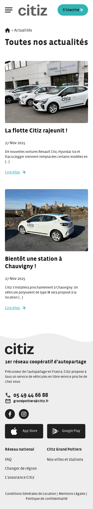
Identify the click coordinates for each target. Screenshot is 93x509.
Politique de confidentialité (46, 499)
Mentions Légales (72, 494)
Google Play (66, 431)
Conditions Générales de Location (30, 494)
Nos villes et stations (65, 460)
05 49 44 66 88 (30, 395)
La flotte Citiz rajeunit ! (36, 131)
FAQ (8, 460)
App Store (24, 431)
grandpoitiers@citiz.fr (31, 401)
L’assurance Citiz (19, 477)
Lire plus (15, 172)
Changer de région (21, 468)
